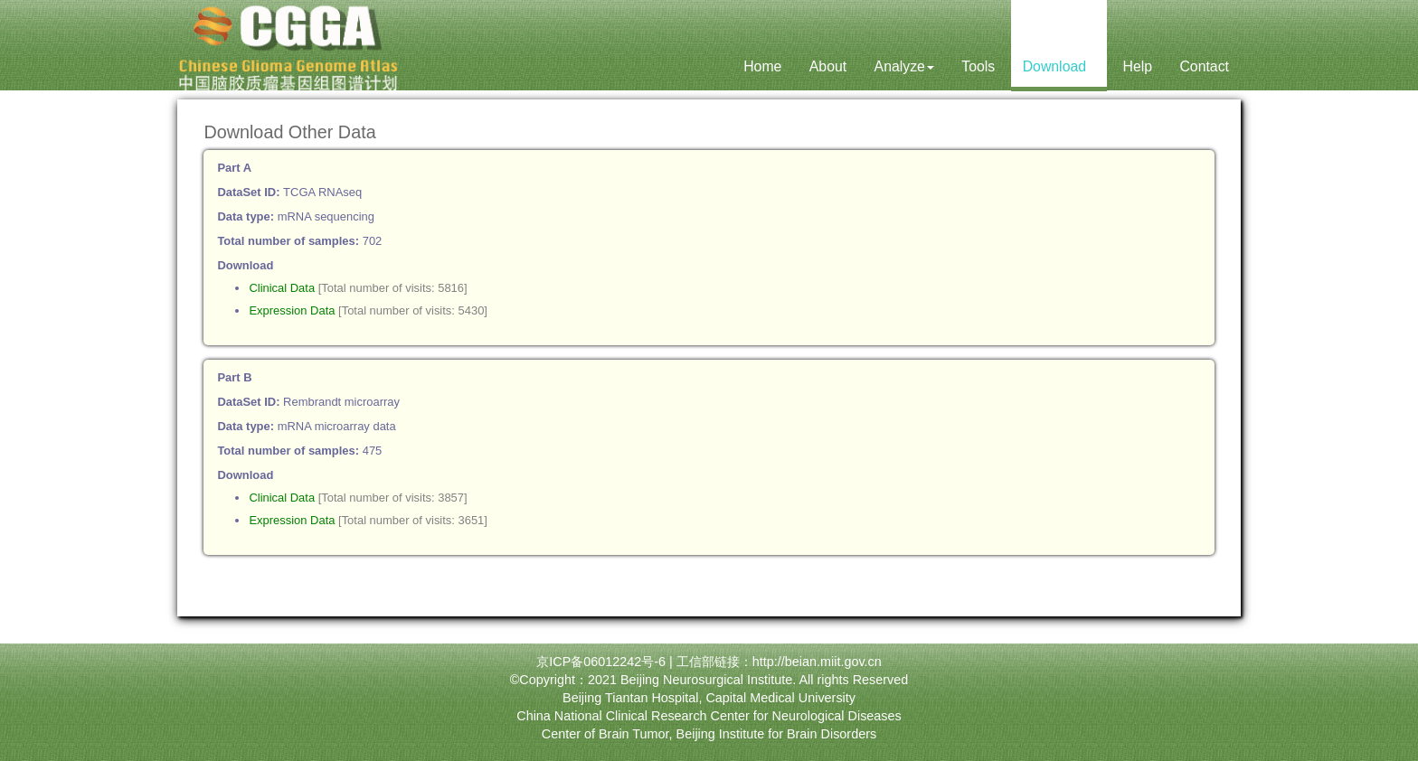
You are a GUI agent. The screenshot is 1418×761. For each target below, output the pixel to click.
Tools (978, 66)
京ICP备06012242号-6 (601, 661)
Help (1137, 66)
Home (762, 66)
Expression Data (292, 310)
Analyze (904, 66)
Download (1059, 66)
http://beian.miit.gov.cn (817, 661)
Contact (1204, 66)
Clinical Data (282, 288)
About (827, 66)
